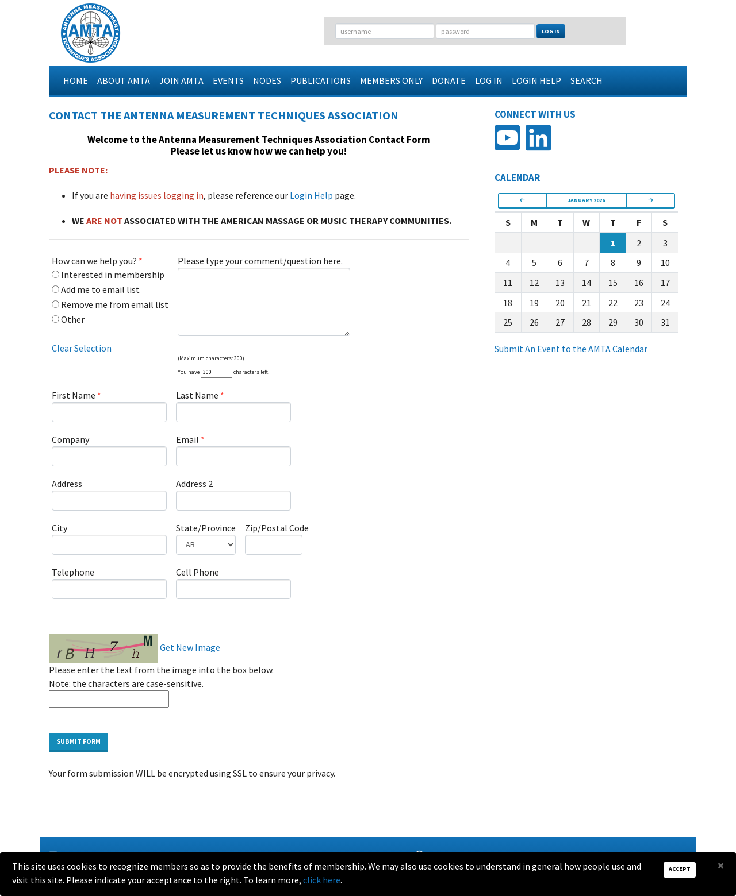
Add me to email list (96, 289)
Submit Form (78, 741)
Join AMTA (181, 80)
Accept (680, 868)
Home (75, 80)
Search (586, 80)
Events (228, 80)
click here (321, 880)
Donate (449, 80)
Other (68, 319)
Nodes (267, 80)
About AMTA (123, 80)
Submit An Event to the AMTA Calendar (570, 348)
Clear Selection (82, 348)
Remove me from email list (110, 304)
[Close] (720, 865)
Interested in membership (108, 274)
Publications (320, 80)
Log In (551, 31)
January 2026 (586, 200)
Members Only (391, 80)
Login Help (536, 80)
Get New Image (190, 647)
